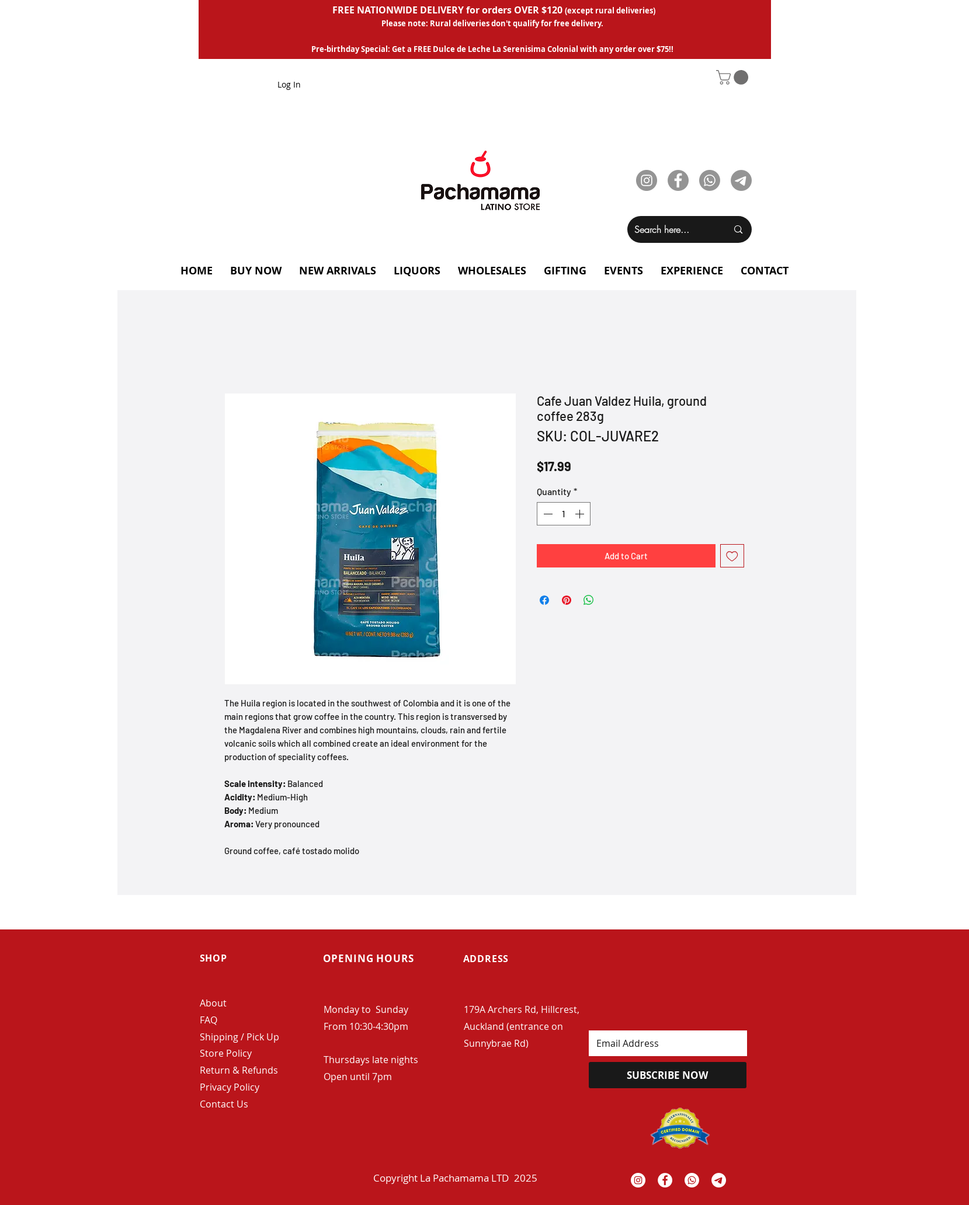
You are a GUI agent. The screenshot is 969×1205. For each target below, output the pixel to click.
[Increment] (580, 514)
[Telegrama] (718, 1180)
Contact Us (224, 1104)
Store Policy (226, 1053)
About (213, 1003)
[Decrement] (547, 514)
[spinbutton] (563, 514)
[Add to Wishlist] (732, 556)
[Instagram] (646, 180)
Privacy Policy (229, 1087)
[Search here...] (672, 229)
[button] (734, 77)
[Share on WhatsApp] (589, 600)
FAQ (208, 1020)
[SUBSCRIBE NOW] (667, 1075)
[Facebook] (678, 180)
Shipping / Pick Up (241, 1036)
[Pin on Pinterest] (567, 600)
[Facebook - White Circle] (665, 1180)
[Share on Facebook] (544, 600)
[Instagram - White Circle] (638, 1180)
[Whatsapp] (709, 180)
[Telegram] (741, 180)
